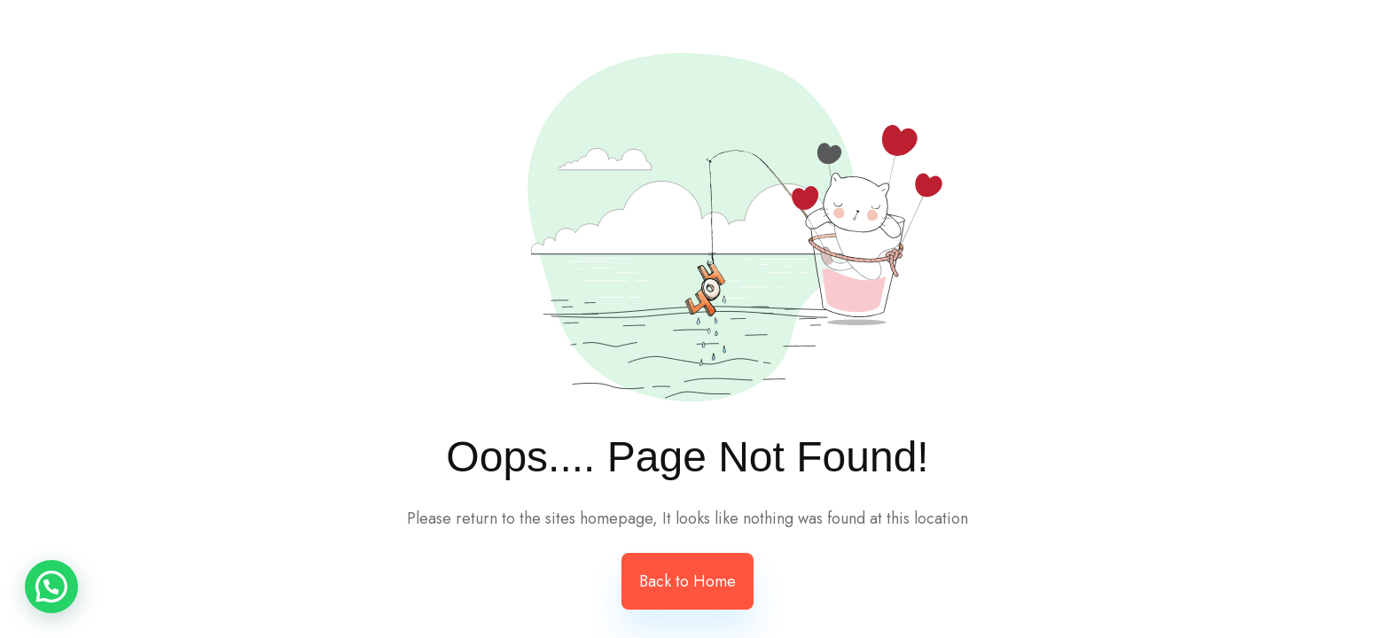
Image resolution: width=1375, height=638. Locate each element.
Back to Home (687, 581)
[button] (51, 586)
